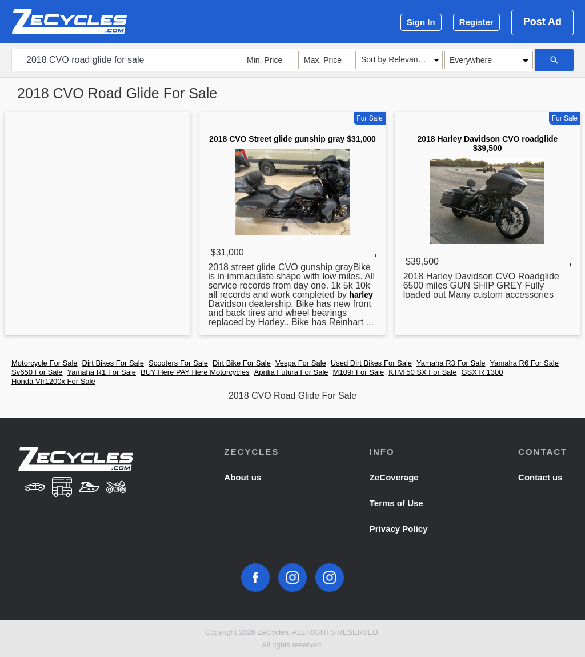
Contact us (540, 477)
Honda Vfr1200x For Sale (53, 381)
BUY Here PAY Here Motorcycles (195, 372)
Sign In (421, 22)
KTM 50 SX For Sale (422, 372)
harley (361, 294)
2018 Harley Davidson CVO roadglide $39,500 (487, 143)
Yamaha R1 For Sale (101, 372)
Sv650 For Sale (37, 372)
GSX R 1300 (482, 372)
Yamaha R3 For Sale (450, 363)
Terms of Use (396, 503)
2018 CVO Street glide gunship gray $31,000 (292, 138)
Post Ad (542, 21)
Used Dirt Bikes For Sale (371, 363)
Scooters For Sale (178, 363)
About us (242, 477)
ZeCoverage (394, 477)
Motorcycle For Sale (44, 363)
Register (476, 22)
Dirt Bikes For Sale (113, 363)
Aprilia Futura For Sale (291, 372)
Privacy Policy (399, 529)
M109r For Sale (358, 372)
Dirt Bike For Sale (242, 363)
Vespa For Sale (300, 363)
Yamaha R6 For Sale (524, 363)
